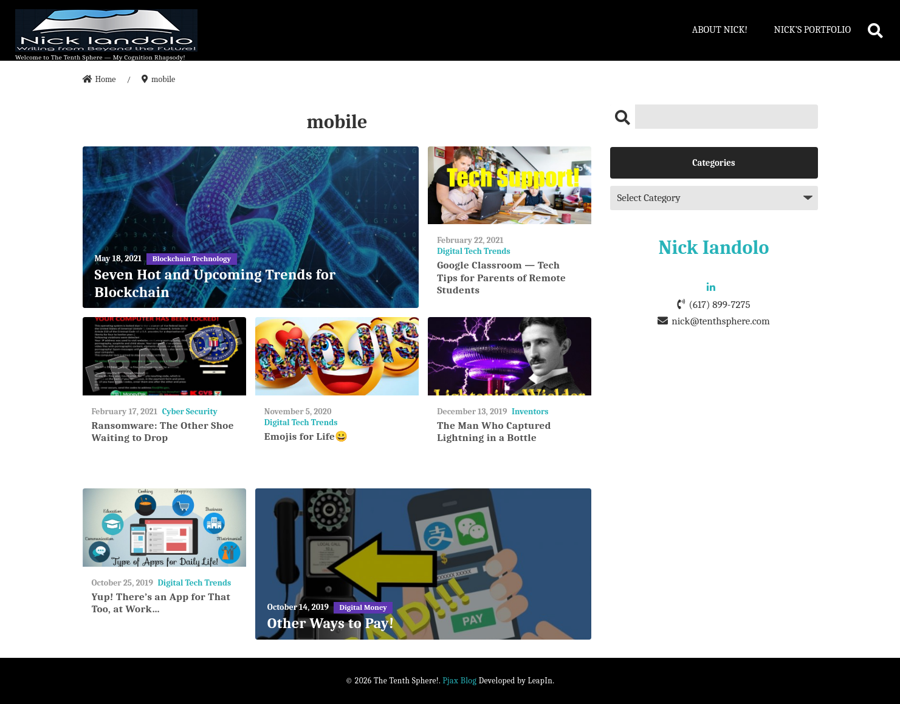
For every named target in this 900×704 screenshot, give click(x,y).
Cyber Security (190, 411)
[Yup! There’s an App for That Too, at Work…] (164, 527)
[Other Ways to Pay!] (423, 564)
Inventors (530, 411)
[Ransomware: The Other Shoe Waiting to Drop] (164, 356)
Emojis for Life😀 (306, 436)
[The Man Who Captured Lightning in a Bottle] (509, 356)
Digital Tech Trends (473, 251)
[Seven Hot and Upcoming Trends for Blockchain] (251, 227)
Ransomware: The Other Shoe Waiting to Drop (163, 431)
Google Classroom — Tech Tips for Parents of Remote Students (501, 277)
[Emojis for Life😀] (337, 356)
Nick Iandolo (714, 247)
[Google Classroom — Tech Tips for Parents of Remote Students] (509, 185)
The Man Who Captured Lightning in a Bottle (494, 431)
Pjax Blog (459, 680)
